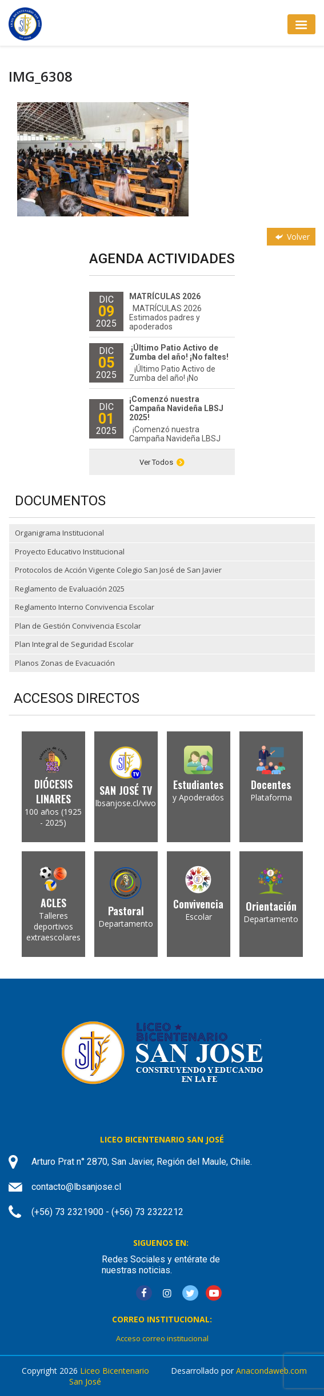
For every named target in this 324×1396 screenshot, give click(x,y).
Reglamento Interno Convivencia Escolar (84, 607)
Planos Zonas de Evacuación (65, 663)
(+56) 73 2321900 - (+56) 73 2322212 (107, 1211)
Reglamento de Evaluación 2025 (70, 589)
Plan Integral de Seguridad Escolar (74, 644)
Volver (291, 236)
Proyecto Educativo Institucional (70, 551)
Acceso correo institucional (162, 1338)
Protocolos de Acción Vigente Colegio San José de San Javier (118, 570)
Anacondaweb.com (271, 1370)
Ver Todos (162, 462)
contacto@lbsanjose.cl (76, 1186)
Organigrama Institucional (59, 533)
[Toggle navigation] (301, 24)
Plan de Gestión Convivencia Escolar (78, 626)
